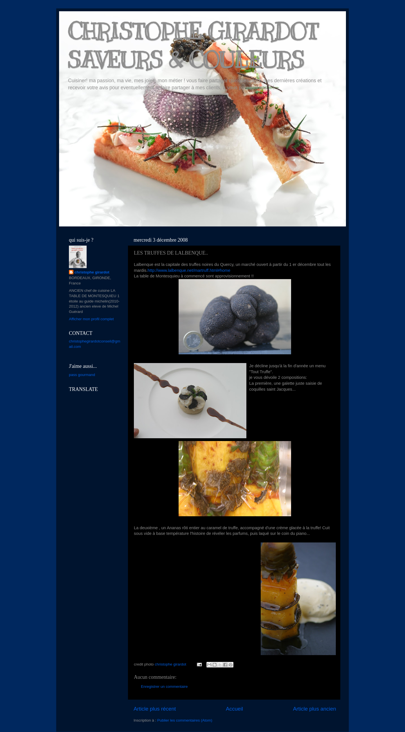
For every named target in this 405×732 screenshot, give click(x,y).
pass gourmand (82, 375)
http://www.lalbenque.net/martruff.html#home (189, 270)
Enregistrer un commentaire (164, 686)
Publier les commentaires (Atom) (184, 720)
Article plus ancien (314, 709)
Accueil (234, 709)
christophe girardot (92, 272)
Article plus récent (155, 709)
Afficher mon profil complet (91, 319)
